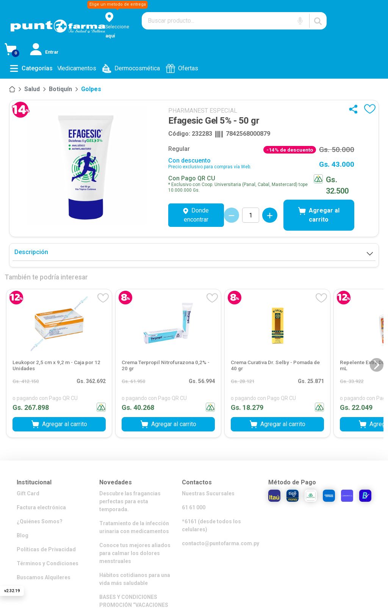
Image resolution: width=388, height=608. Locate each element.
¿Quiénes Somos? (40, 521)
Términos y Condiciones (47, 563)
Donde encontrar (196, 215)
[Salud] (32, 89)
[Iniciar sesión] (45, 50)
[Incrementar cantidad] (269, 215)
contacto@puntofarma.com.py (220, 543)
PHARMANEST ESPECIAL (202, 110)
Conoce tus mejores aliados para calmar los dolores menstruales (135, 553)
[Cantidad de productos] (250, 215)
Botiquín (60, 89)
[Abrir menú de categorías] (31, 68)
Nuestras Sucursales (208, 493)
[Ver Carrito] (17, 50)
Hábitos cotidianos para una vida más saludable (134, 579)
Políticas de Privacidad (46, 549)
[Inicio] (12, 89)
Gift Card (28, 493)
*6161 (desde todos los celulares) (211, 525)
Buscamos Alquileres (43, 577)
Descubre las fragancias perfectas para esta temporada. (130, 501)
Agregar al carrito (319, 215)
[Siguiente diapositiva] (376, 365)
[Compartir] (355, 109)
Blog (22, 535)
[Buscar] (318, 21)
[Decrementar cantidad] (231, 215)
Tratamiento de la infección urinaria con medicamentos (134, 527)
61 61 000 (193, 507)
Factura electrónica (41, 507)
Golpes (91, 89)
